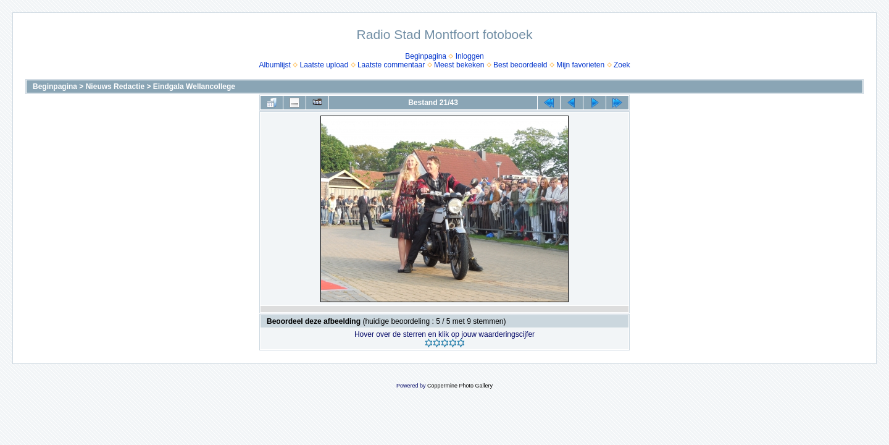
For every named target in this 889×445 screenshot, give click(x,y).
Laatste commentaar (391, 65)
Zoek (622, 65)
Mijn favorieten (580, 65)
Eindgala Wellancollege (194, 86)
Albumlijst (274, 65)
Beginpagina (425, 56)
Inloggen (470, 56)
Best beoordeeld (520, 65)
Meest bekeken (459, 65)
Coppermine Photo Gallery (460, 386)
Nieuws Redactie (115, 86)
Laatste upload (323, 65)
